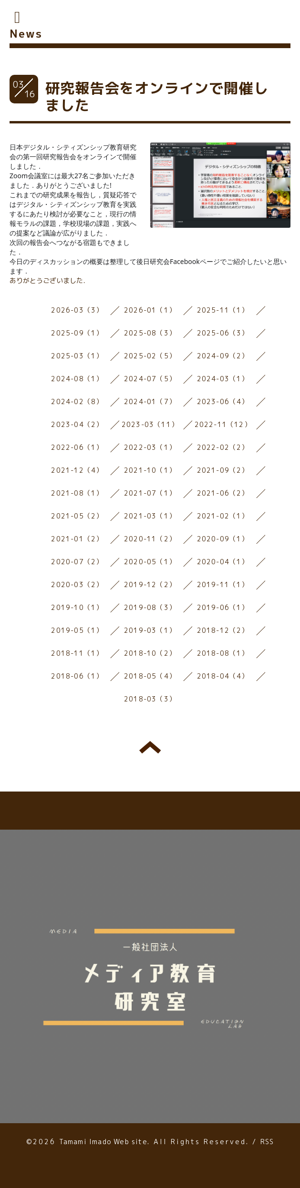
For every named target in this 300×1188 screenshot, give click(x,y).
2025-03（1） (77, 355)
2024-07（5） (150, 378)
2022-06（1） (77, 447)
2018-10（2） (150, 653)
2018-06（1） (77, 675)
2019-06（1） (223, 607)
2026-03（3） (77, 310)
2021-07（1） (150, 493)
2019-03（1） (150, 630)
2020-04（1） (223, 561)
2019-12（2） (150, 584)
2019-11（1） (223, 584)
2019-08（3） (150, 607)
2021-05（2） (77, 515)
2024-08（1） (77, 378)
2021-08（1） (77, 493)
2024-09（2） (223, 355)
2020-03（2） (77, 584)
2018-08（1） (223, 653)
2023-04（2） (77, 424)
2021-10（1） (150, 470)
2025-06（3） (223, 332)
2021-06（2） (223, 493)
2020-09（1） (223, 538)
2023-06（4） (223, 401)
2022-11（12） (223, 424)
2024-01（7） (150, 401)
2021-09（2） (223, 470)
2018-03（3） (150, 698)
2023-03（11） (150, 424)
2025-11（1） (223, 310)
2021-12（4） (77, 470)
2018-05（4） (150, 675)
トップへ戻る (150, 747)
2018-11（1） (77, 653)
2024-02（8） (77, 401)
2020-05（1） (150, 561)
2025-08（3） (150, 332)
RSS (267, 1141)
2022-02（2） (223, 447)
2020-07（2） (77, 561)
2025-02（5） (150, 355)
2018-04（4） (223, 675)
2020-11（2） (150, 538)
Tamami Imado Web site (103, 1141)
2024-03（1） (223, 378)
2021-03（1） (150, 515)
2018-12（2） (223, 630)
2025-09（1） (77, 332)
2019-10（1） (77, 607)
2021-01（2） (77, 538)
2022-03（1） (150, 447)
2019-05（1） (77, 630)
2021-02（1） (223, 515)
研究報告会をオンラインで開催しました (157, 96)
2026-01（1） (150, 310)
